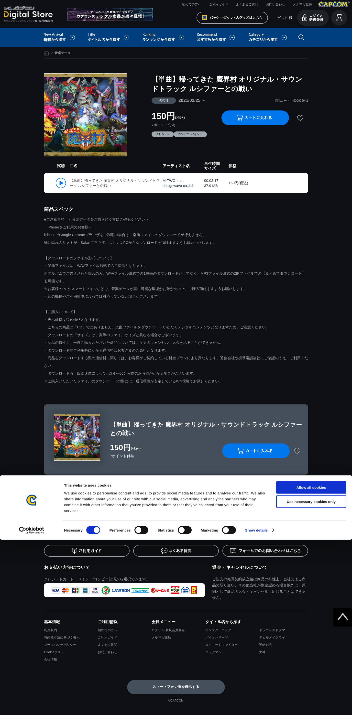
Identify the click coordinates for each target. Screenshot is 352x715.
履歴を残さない (289, 488)
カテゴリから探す (267, 37)
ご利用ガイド (218, 4)
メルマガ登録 (302, 4)
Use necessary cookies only (311, 677)
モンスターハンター (219, 630)
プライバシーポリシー (60, 645)
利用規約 (50, 630)
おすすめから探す (216, 37)
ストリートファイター (221, 645)
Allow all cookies (311, 662)
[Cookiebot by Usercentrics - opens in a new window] (31, 705)
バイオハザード (216, 637)
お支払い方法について (67, 567)
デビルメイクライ (272, 637)
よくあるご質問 (247, 4)
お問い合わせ (275, 4)
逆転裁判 (265, 645)
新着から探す (63, 37)
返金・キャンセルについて (240, 567)
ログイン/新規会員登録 (168, 630)
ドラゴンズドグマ (272, 630)
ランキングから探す (163, 37)
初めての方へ (191, 4)
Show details (256, 705)
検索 (300, 37)
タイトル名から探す (109, 37)
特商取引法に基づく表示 (62, 637)
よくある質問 (107, 645)
